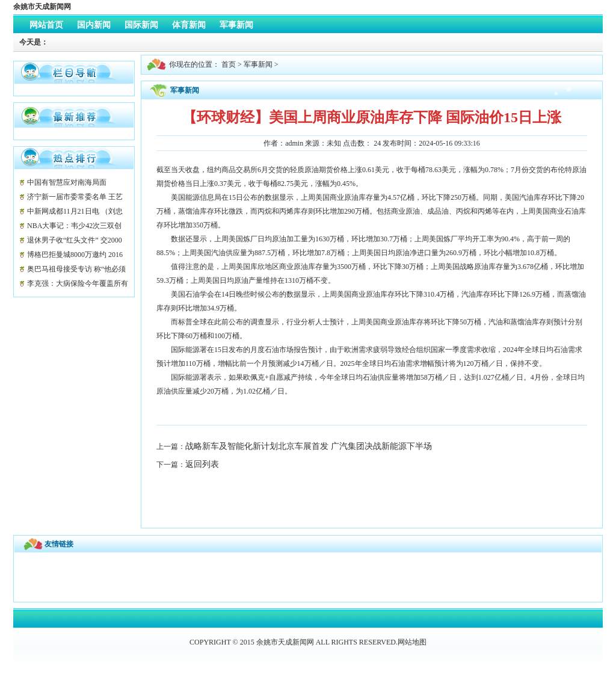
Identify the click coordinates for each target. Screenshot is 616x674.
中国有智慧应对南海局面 (66, 182)
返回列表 (202, 464)
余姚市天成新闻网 (42, 6)
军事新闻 (258, 64)
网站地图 (412, 642)
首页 (228, 64)
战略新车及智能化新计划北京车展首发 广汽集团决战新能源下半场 (308, 446)
